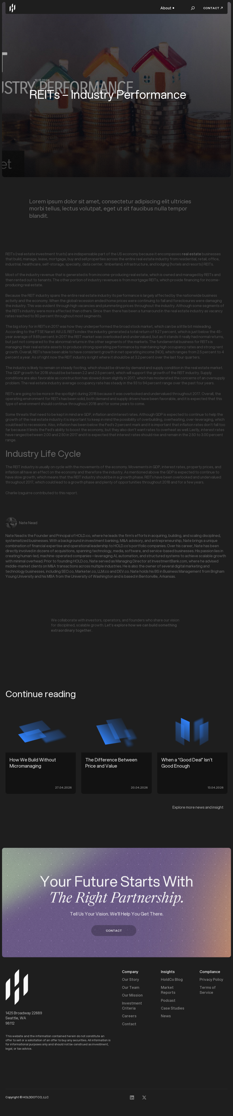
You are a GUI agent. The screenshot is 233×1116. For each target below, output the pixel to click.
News (166, 1016)
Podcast (168, 1001)
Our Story (130, 980)
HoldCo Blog (172, 980)
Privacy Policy (211, 980)
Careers (129, 1016)
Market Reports (168, 991)
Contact (129, 1024)
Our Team (130, 988)
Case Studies (172, 1008)
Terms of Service (208, 991)
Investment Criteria (132, 1006)
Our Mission (132, 996)
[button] (167, 7)
